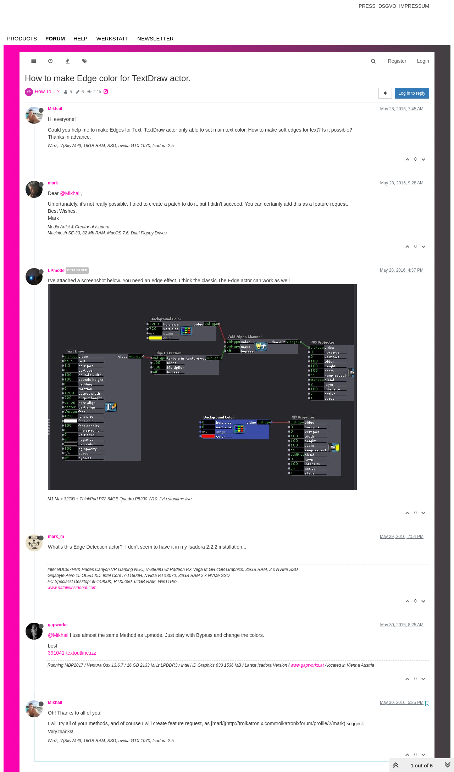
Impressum (414, 6)
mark (53, 182)
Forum (55, 38)
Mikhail (55, 108)
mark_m (56, 536)
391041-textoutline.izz (72, 653)
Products (22, 38)
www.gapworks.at (306, 665)
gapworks (58, 624)
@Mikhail (70, 193)
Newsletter (155, 38)
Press (367, 6)
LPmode (56, 270)
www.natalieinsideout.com (72, 587)
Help (80, 38)
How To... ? (47, 91)
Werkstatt (112, 38)
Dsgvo (387, 6)
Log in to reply (412, 93)
